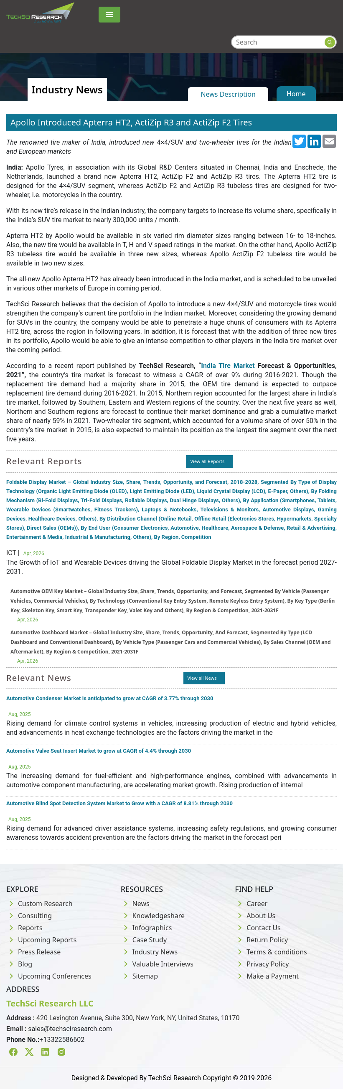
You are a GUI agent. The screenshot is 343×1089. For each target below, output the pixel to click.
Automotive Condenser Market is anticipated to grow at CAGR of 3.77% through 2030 (109, 698)
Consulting (29, 915)
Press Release (33, 951)
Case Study (144, 939)
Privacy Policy (262, 964)
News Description (228, 94)
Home (296, 93)
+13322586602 (61, 1040)
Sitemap (139, 976)
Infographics (146, 927)
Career (251, 903)
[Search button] (330, 42)
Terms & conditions (271, 951)
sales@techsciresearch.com (70, 1029)
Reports (24, 927)
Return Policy (261, 939)
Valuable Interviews (157, 964)
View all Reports (207, 461)
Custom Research (39, 903)
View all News (202, 678)
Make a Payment (267, 976)
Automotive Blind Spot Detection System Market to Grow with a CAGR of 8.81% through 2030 (119, 803)
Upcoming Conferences (48, 976)
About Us (255, 915)
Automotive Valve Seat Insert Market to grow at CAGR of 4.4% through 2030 (98, 751)
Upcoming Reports (41, 939)
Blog (19, 964)
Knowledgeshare (153, 915)
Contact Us (257, 927)
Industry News (149, 951)
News (135, 903)
